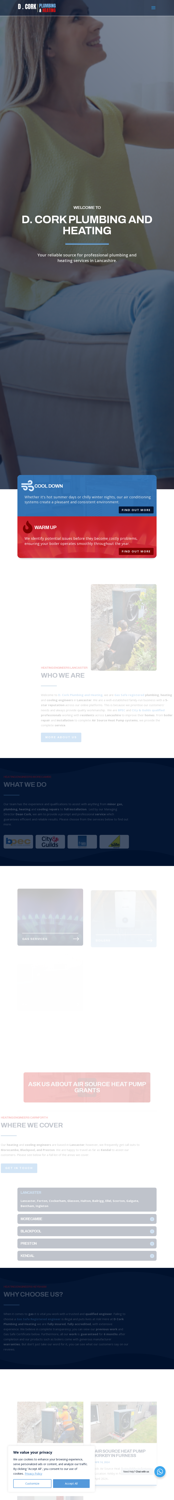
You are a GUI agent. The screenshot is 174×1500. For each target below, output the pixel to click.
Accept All (71, 1483)
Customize (32, 1483)
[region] (51, 1469)
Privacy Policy (33, 1473)
